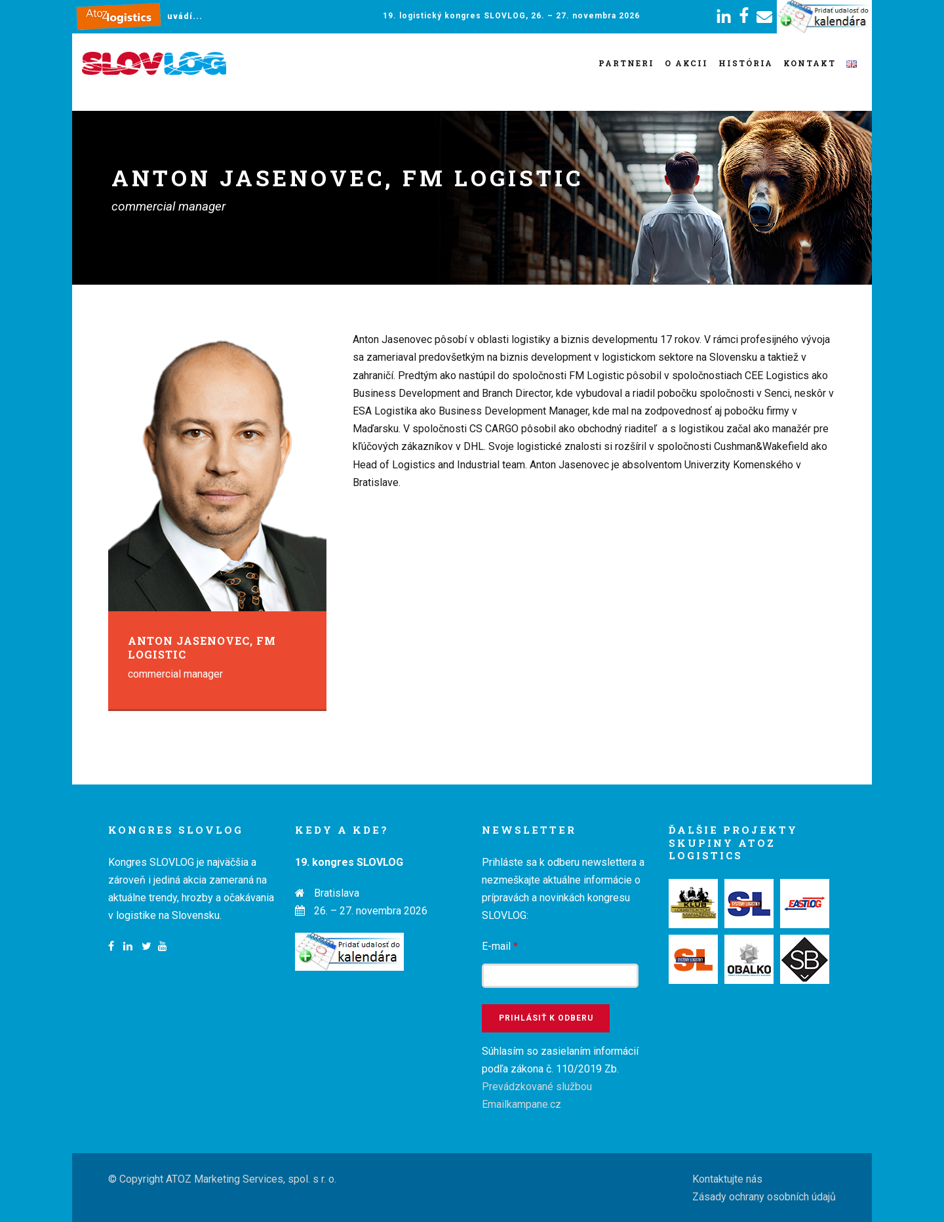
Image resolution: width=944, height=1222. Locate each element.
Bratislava (336, 893)
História (745, 63)
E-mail (500, 946)
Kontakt (809, 63)
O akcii (686, 63)
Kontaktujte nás (727, 1179)
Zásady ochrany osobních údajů (764, 1197)
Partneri (626, 63)
